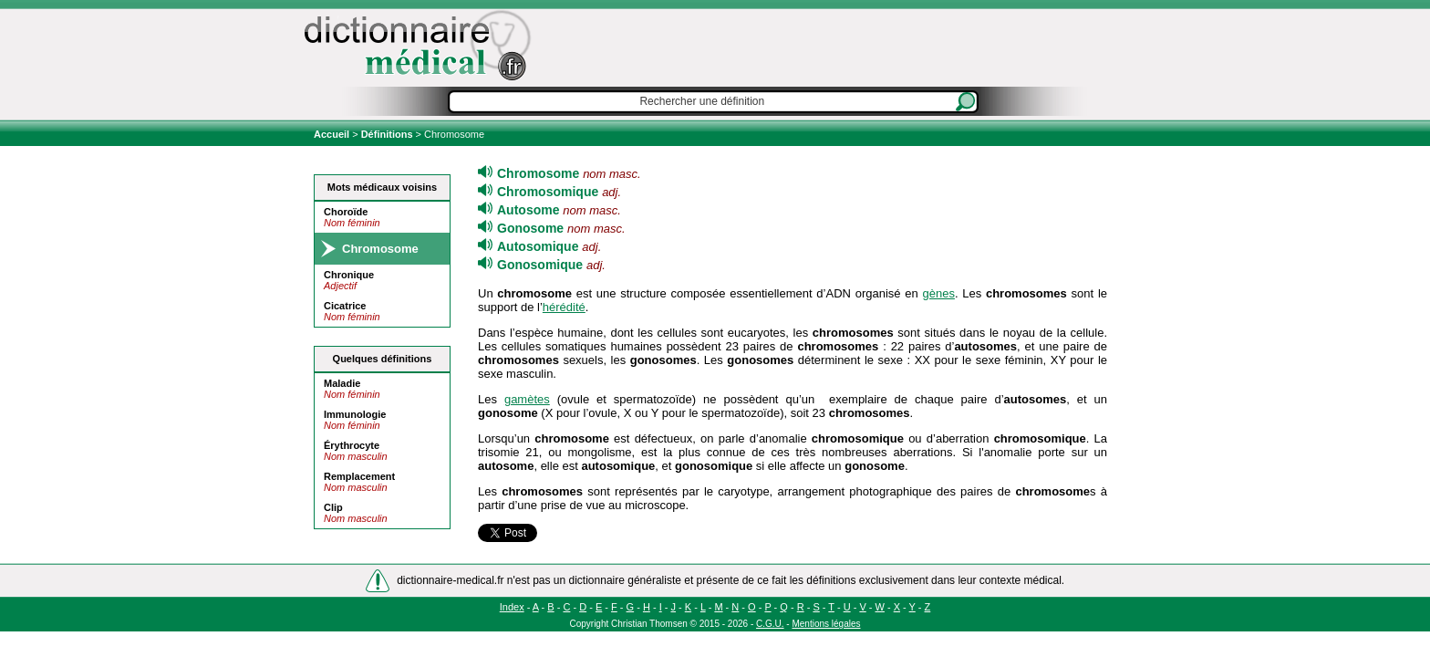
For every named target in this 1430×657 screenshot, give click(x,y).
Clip (333, 507)
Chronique (349, 274)
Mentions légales (826, 624)
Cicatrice (345, 305)
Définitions (387, 134)
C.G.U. (770, 624)
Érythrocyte (351, 445)
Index (512, 606)
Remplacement (359, 476)
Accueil (333, 134)
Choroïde (346, 211)
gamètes (527, 399)
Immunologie (355, 414)
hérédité (564, 307)
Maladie (342, 383)
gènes (938, 293)
